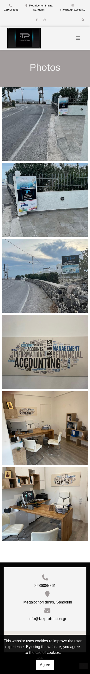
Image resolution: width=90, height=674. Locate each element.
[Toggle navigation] (78, 38)
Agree (45, 665)
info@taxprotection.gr (73, 9)
